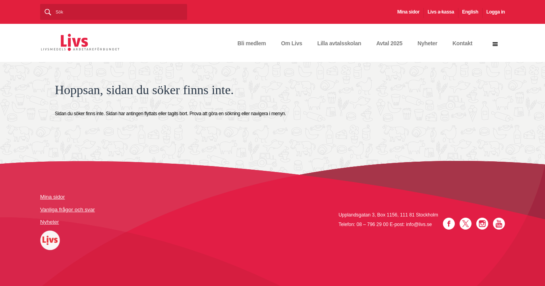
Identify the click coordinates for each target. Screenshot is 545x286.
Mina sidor (408, 12)
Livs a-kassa (440, 12)
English (470, 12)
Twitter (466, 224)
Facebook (449, 224)
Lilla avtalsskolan (339, 43)
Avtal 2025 (389, 43)
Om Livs (291, 43)
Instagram (482, 224)
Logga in (495, 12)
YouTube (499, 224)
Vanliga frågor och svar (67, 210)
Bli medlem (252, 43)
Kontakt (462, 43)
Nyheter (427, 43)
